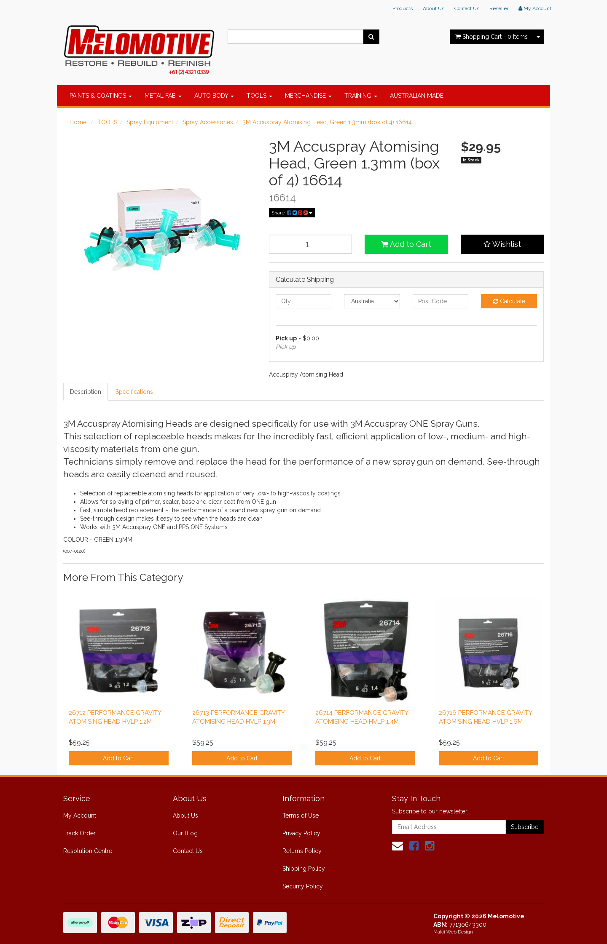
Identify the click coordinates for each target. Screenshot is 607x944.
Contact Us (466, 8)
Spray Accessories (208, 122)
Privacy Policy (301, 833)
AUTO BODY (214, 95)
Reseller (498, 8)
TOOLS (259, 95)
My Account (79, 815)
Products (402, 8)
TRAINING (360, 95)
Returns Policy (302, 851)
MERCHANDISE (308, 95)
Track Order (79, 833)
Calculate (509, 301)
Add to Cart (406, 244)
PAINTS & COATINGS (101, 95)
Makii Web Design (453, 932)
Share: (291, 213)
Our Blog (185, 833)
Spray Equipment (149, 122)
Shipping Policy (303, 868)
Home (78, 122)
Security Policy (302, 886)
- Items (491, 36)
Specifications (134, 391)
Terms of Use (300, 815)
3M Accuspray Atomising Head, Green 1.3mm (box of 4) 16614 (327, 122)
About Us (433, 8)
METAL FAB (163, 95)
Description (85, 391)
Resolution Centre (87, 851)
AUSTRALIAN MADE (416, 95)
